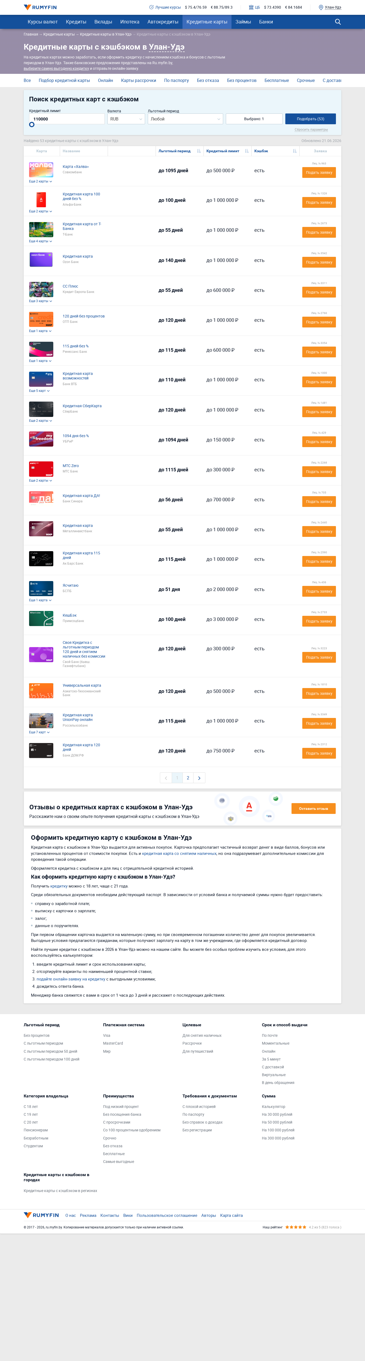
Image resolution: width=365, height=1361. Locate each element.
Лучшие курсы (165, 7)
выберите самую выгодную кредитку (56, 68)
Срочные (306, 80)
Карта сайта (231, 1215)
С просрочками (116, 1122)
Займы (243, 21)
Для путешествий (197, 1051)
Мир (107, 1051)
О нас (70, 1215)
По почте (270, 1035)
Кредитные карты (207, 21)
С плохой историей (199, 1106)
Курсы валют (43, 21)
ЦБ (254, 7)
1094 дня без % (76, 436)
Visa (106, 1035)
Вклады (103, 21)
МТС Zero (71, 466)
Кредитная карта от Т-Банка (82, 226)
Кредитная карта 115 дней (81, 555)
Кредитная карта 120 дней (81, 747)
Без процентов (242, 80)
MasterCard (113, 1043)
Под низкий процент (121, 1106)
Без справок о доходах (202, 1122)
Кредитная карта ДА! (81, 495)
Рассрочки (192, 1043)
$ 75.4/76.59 (196, 7)
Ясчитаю (70, 585)
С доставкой (335, 80)
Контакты (109, 1215)
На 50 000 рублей (277, 1122)
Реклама (88, 1215)
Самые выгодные (118, 1161)
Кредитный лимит (45, 111)
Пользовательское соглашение (167, 1215)
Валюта (114, 111)
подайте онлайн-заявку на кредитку (71, 979)
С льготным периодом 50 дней (50, 1051)
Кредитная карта (78, 256)
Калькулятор (273, 1106)
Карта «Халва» (76, 166)
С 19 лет (31, 1114)
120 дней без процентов (84, 316)
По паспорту (176, 80)
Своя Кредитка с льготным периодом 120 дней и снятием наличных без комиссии (84, 649)
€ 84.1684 (293, 7)
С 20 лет (31, 1122)
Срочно (109, 1138)
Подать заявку (319, 172)
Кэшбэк (261, 151)
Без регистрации (197, 1130)
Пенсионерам (36, 1130)
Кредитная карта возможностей (78, 376)
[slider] (31, 124)
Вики (128, 1215)
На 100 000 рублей (278, 1130)
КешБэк (70, 615)
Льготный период (163, 111)
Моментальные (275, 1043)
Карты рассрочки (138, 80)
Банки (266, 21)
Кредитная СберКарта (82, 406)
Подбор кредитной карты (64, 80)
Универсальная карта (82, 685)
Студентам (33, 1146)
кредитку (59, 886)
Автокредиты (163, 21)
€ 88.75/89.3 (222, 7)
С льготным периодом (43, 1043)
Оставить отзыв (313, 808)
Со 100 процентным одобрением (131, 1130)
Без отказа (208, 80)
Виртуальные (274, 1075)
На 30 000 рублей (277, 1114)
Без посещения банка (122, 1114)
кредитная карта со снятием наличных (179, 853)
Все (27, 80)
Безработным (36, 1138)
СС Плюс (70, 286)
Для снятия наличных (202, 1035)
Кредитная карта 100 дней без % (81, 196)
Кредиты (76, 21)
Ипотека (129, 21)
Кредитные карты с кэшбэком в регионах (60, 1191)
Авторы (208, 1215)
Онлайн (105, 80)
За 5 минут (271, 1059)
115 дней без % (76, 346)
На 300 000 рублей (278, 1138)
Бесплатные (277, 80)
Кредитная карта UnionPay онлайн (78, 717)
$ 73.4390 (272, 7)
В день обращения (278, 1082)
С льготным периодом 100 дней (51, 1059)
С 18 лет (31, 1106)
